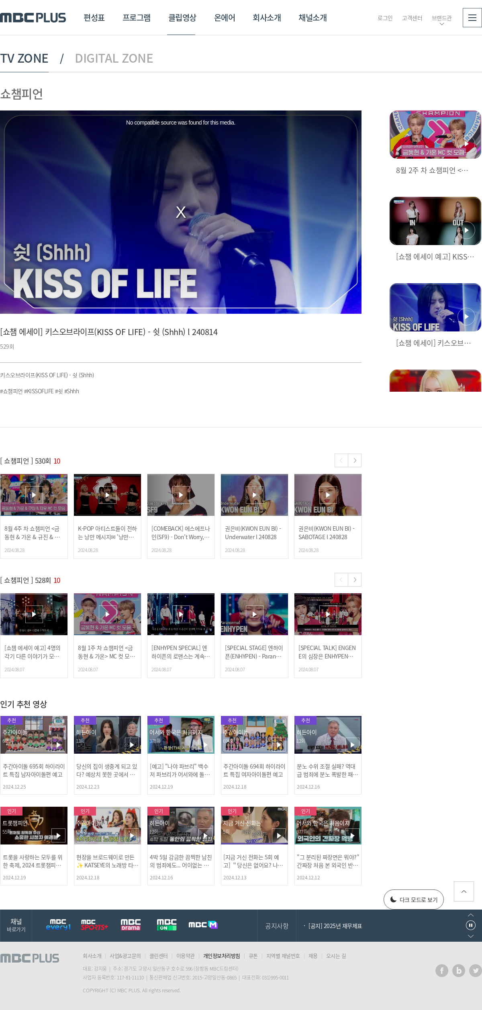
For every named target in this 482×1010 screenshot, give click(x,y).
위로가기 (464, 891)
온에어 (224, 17)
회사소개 (267, 17)
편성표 (94, 17)
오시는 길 (336, 955)
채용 (313, 955)
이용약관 (185, 955)
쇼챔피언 (21, 93)
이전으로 (471, 915)
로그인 (385, 18)
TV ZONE (24, 57)
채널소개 (312, 17)
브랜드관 (442, 18)
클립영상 (182, 17)
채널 (16, 924)
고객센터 (412, 18)
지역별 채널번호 (283, 955)
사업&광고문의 (125, 955)
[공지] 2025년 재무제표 (335, 926)
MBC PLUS (33, 17)
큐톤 (253, 955)
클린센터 (158, 955)
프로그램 (137, 17)
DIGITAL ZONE (114, 57)
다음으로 (471, 936)
